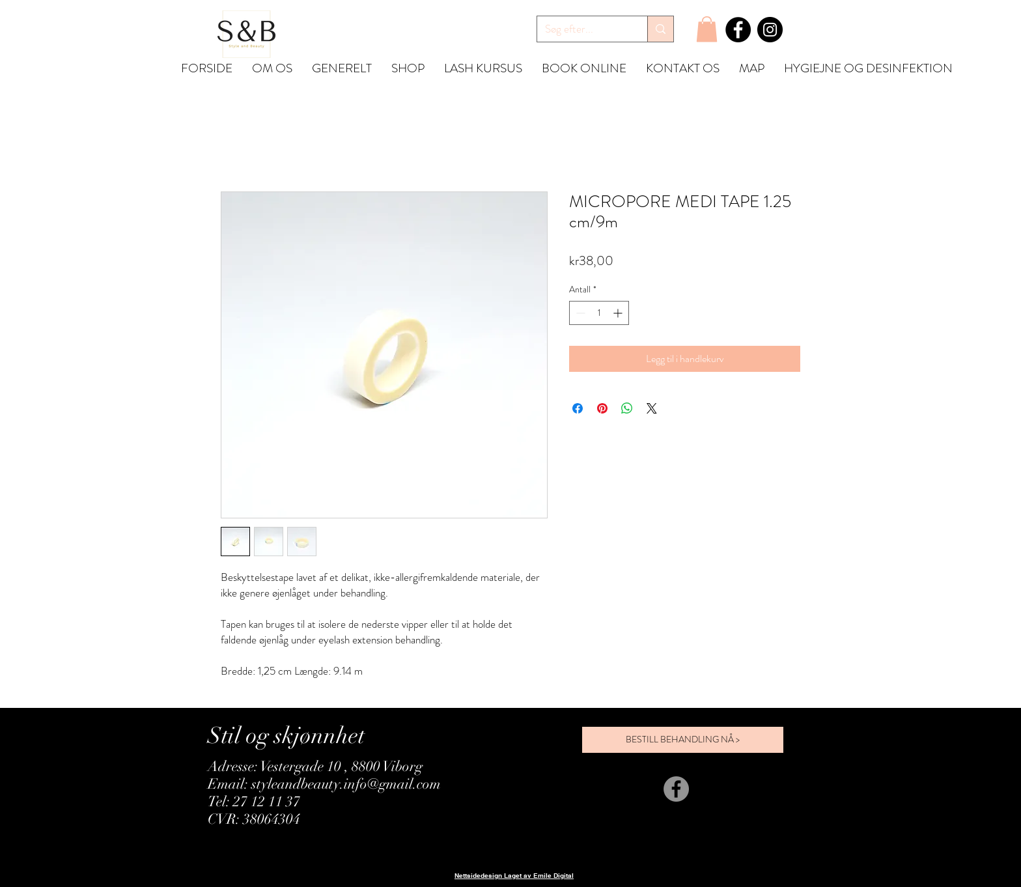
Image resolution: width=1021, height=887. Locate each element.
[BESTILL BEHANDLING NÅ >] (682, 740)
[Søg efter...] (582, 29)
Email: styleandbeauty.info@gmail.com (324, 784)
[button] (707, 29)
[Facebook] (738, 29)
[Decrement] (579, 313)
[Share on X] (652, 408)
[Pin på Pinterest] (602, 408)
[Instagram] (770, 29)
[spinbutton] (599, 313)
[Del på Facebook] (577, 408)
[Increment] (619, 313)
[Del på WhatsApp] (627, 408)
